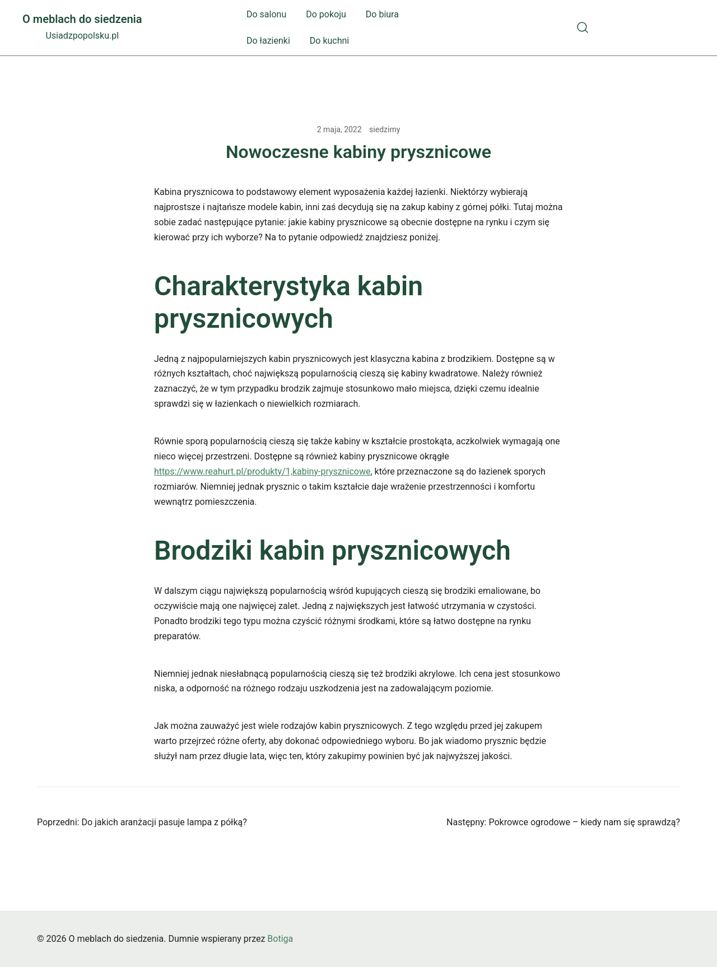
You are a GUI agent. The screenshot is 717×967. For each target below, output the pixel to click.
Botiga (280, 938)
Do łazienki (268, 40)
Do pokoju (326, 14)
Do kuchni (329, 40)
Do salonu (266, 14)
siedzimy (384, 129)
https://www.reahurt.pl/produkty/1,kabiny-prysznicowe (262, 471)
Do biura (382, 14)
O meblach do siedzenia (82, 19)
